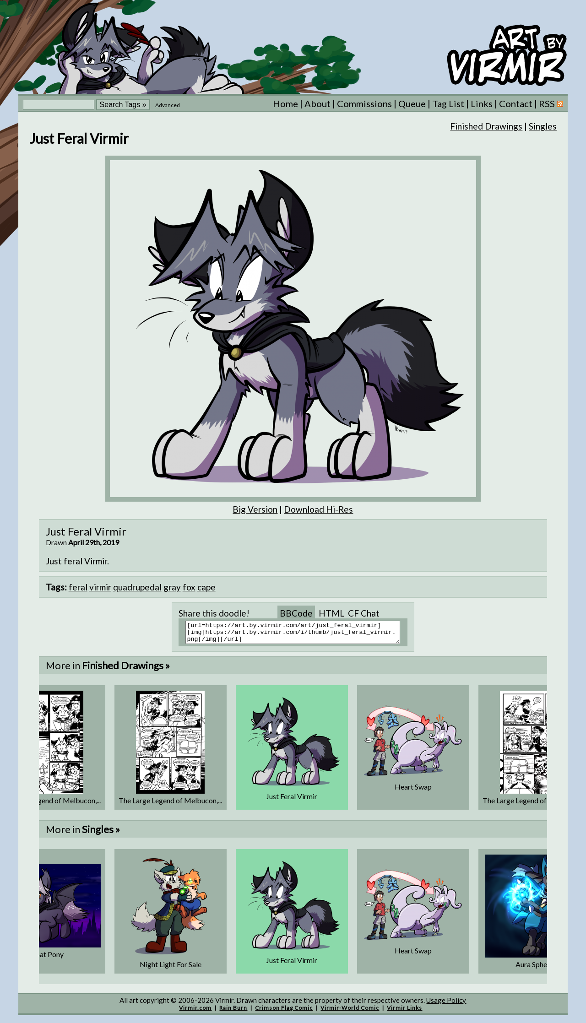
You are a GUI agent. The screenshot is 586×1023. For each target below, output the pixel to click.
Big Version (255, 509)
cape (206, 587)
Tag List (448, 103)
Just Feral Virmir (291, 800)
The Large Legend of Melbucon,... (170, 804)
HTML (331, 613)
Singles (543, 126)
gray (172, 587)
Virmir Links (404, 1011)
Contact (515, 103)
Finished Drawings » (126, 669)
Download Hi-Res (318, 509)
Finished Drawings (486, 126)
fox (189, 587)
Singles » (101, 833)
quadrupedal (137, 587)
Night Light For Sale (170, 968)
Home (285, 103)
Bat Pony (49, 958)
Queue (412, 103)
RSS (551, 103)
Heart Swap (413, 790)
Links (482, 103)
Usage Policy (446, 1004)
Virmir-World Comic (349, 1011)
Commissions (364, 103)
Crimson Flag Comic (284, 1011)
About (317, 103)
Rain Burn (233, 1011)
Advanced (167, 105)
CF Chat (364, 613)
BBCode (296, 613)
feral (78, 587)
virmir (100, 587)
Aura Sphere (534, 968)
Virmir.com (195, 1011)
